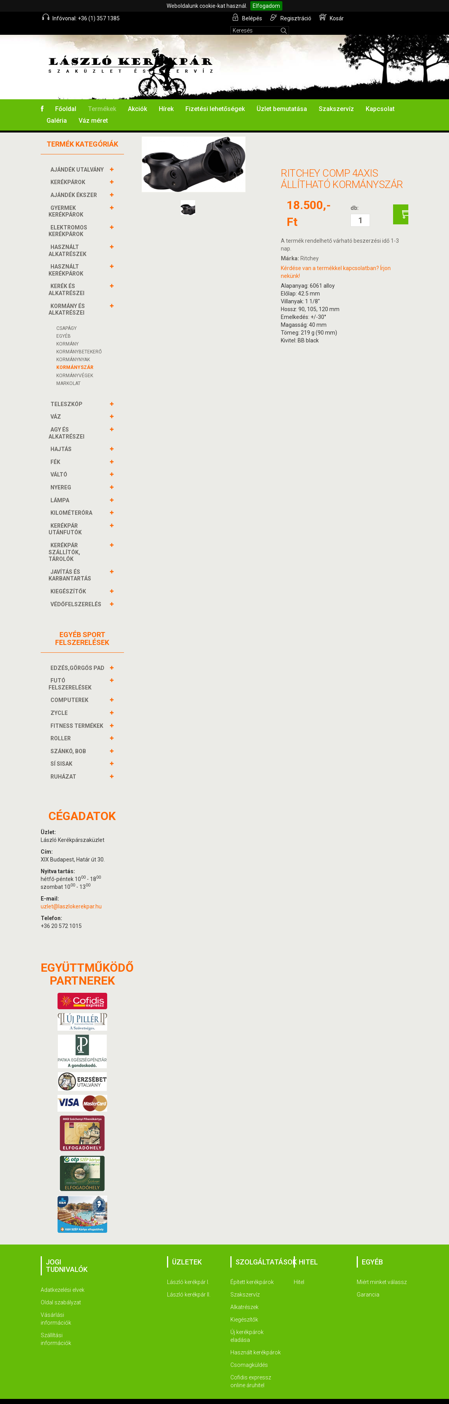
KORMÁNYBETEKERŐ (79, 341)
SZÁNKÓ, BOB (69, 740)
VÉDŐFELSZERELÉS (76, 593)
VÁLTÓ (59, 463)
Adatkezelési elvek (62, 1279)
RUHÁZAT (64, 766)
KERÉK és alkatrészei (67, 279)
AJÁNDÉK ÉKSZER (74, 184)
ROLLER (61, 727)
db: (354, 197)
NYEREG (61, 476)
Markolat (68, 373)
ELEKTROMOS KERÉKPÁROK (67, 220)
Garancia (368, 1284)
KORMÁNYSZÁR (74, 357)
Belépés (248, 17)
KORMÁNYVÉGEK (74, 365)
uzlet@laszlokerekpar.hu (71, 896)
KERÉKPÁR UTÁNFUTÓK (66, 518)
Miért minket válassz (382, 1271)
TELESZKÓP (67, 393)
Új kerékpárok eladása (247, 1325)
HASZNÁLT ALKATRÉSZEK (68, 240)
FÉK (56, 451)
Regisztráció (291, 17)
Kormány (67, 333)
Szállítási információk (56, 1329)
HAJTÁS (62, 438)
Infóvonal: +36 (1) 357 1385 (81, 17)
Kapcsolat (380, 98)
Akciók (137, 98)
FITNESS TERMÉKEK (77, 715)
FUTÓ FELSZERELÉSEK (70, 673)
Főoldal (65, 98)
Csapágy (66, 318)
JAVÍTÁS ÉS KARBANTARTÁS (70, 564)
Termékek (102, 98)
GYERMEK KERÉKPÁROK (66, 201)
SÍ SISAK (62, 753)
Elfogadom (266, 6)
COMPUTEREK (70, 689)
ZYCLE (60, 702)
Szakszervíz (336, 98)
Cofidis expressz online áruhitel (250, 1371)
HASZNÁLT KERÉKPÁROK (66, 259)
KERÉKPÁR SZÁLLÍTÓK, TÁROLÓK (64, 541)
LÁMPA (60, 489)
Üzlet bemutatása (282, 98)
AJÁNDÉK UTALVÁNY (78, 159)
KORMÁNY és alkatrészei (67, 299)
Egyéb (63, 325)
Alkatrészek (244, 1296)
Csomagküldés (249, 1354)
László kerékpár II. (188, 1284)
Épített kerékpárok (252, 1271)
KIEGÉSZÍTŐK (69, 580)
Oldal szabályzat (61, 1292)
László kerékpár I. (188, 1271)
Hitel (299, 1271)
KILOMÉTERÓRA (72, 502)
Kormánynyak (73, 349)
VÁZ (56, 406)
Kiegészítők (244, 1309)
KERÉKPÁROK (68, 171)
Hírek (166, 98)
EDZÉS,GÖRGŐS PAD (78, 657)
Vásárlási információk (56, 1308)
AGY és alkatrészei (67, 422)
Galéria (57, 110)
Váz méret (93, 110)
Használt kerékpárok (255, 1342)
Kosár (332, 17)
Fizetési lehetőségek (215, 98)
